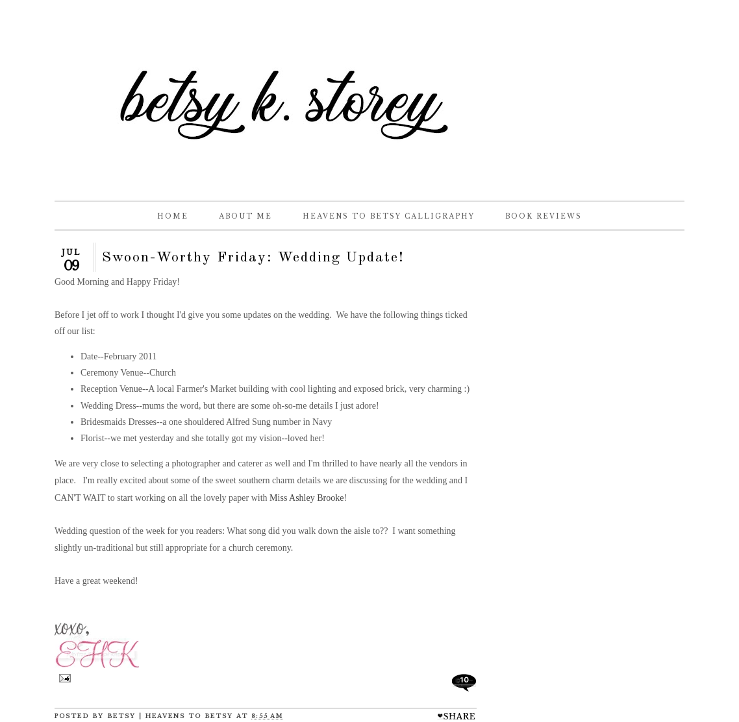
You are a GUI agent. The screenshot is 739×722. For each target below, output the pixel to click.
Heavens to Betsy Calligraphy (389, 216)
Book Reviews (543, 216)
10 (464, 679)
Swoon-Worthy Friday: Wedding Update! (253, 257)
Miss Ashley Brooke (306, 498)
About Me (245, 216)
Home (172, 216)
